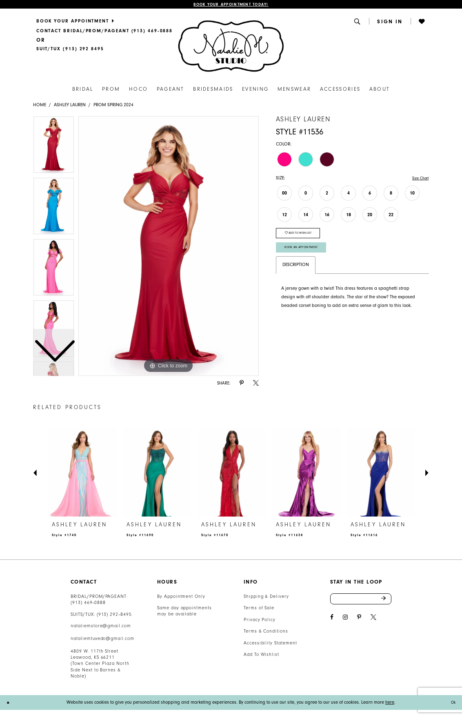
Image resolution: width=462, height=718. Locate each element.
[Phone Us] (104, 32)
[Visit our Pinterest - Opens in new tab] (359, 620)
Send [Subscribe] (385, 601)
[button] (357, 22)
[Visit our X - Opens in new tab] (373, 620)
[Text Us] (70, 50)
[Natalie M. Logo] (231, 47)
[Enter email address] (360, 601)
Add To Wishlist (261, 655)
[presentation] (82, 473)
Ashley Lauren (70, 106)
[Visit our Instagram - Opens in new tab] (345, 620)
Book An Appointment (304, 255)
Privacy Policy (259, 621)
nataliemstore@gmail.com (101, 627)
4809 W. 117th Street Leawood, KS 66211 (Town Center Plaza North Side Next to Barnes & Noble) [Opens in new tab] (100, 665)
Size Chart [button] (418, 179)
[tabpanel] (168, 247)
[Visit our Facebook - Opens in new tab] (331, 620)
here (389, 703)
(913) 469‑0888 (88, 603)
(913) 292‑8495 (114, 615)
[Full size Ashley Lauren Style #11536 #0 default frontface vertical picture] (168, 247)
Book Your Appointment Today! (231, 5)
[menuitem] (104, 22)
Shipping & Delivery (266, 597)
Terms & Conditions (266, 632)
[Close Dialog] (9, 703)
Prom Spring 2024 (113, 106)
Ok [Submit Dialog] (452, 703)
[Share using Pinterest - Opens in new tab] (242, 384)
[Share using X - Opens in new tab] (256, 384)
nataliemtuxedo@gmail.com (102, 639)
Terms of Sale (259, 609)
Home (39, 106)
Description (295, 273)
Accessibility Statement (270, 644)
